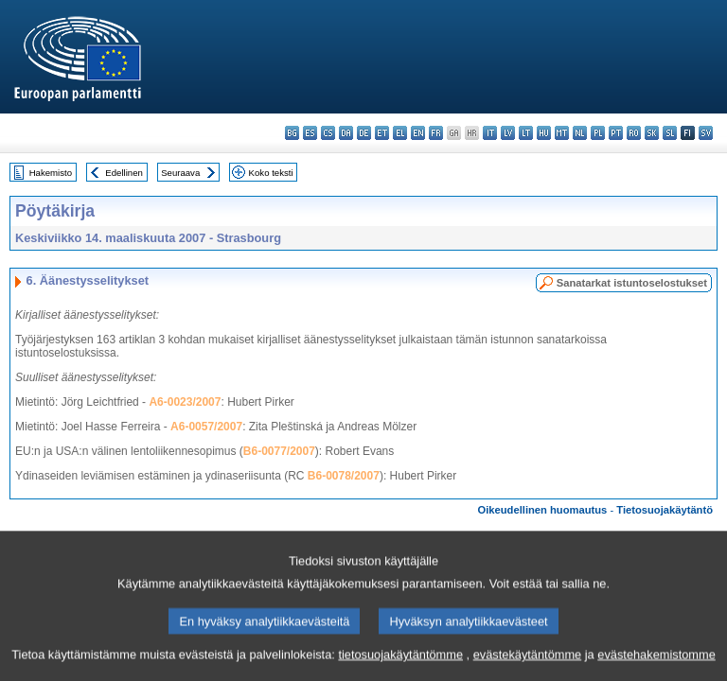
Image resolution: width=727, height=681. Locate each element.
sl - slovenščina (670, 133)
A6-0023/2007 (185, 402)
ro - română (634, 133)
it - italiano (490, 133)
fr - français (436, 133)
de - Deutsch (364, 133)
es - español (310, 133)
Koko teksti (271, 172)
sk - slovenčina (652, 133)
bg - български (292, 133)
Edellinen (123, 172)
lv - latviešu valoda (508, 133)
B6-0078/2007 (344, 475)
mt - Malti (562, 133)
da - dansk (346, 133)
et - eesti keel (382, 133)
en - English (418, 133)
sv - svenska (706, 133)
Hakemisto (50, 172)
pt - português (616, 133)
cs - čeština (328, 133)
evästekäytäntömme (527, 667)
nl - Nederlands (580, 133)
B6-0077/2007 (279, 451)
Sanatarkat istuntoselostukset (632, 282)
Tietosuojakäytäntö (664, 509)
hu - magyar (544, 133)
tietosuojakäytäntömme (400, 667)
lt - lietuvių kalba (526, 133)
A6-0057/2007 (206, 426)
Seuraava (180, 172)
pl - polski (598, 133)
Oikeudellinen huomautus (543, 509)
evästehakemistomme (656, 667)
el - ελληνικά (400, 133)
